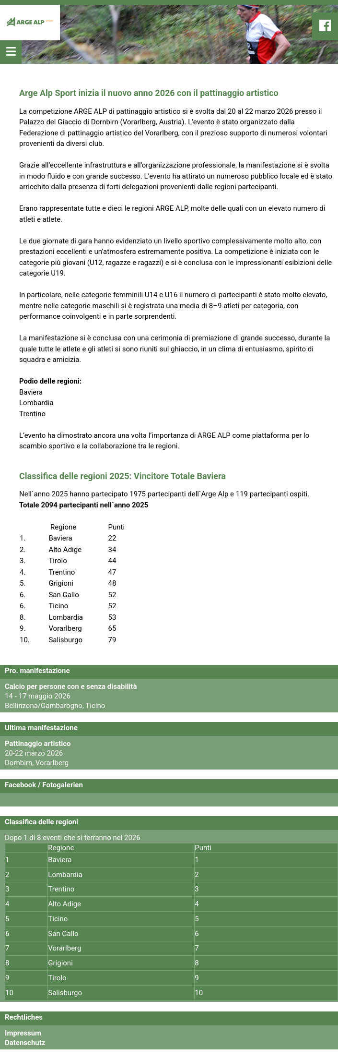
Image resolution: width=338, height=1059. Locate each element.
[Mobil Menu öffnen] (11, 52)
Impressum (23, 1033)
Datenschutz (25, 1042)
